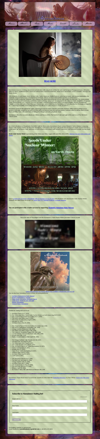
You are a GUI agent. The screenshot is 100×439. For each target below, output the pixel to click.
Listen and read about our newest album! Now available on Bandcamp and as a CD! (50, 291)
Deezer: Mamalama (18, 302)
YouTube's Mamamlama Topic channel (23, 296)
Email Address (17, 399)
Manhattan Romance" (59, 377)
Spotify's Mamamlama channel (21, 297)
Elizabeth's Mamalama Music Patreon (61, 208)
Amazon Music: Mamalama (20, 304)
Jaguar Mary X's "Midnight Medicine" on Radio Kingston (49, 200)
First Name (15, 406)
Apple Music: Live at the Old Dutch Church (24, 299)
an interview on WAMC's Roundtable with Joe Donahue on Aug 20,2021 (33, 199)
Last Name (15, 412)
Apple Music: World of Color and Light (23, 300)
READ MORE (50, 81)
